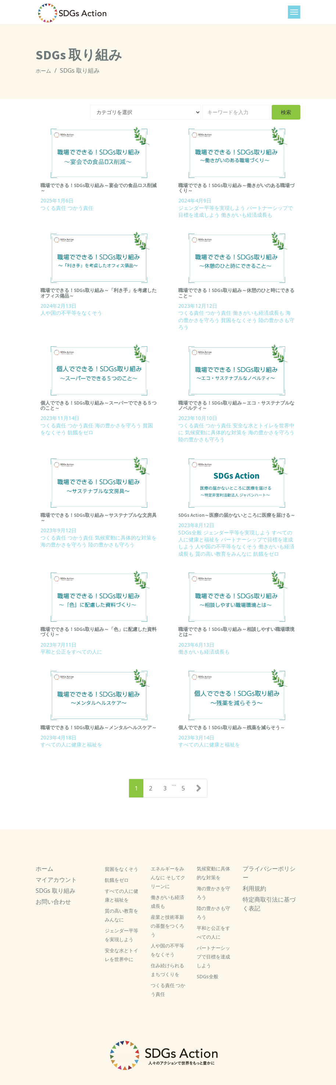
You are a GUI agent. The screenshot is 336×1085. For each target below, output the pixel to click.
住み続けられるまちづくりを (167, 970)
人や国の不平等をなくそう (71, 312)
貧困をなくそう (239, 320)
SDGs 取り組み (55, 891)
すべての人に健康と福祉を (71, 744)
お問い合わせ (53, 902)
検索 (286, 112)
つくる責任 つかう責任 (66, 207)
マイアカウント (56, 880)
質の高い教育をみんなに (223, 553)
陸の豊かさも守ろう (201, 439)
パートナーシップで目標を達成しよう (213, 957)
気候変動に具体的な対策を (216, 432)
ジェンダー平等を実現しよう (211, 207)
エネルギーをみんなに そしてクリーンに (168, 877)
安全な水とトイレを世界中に (121, 954)
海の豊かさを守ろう (118, 425)
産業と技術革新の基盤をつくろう (167, 926)
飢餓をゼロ (80, 432)
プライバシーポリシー (269, 873)
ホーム (43, 70)
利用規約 (254, 888)
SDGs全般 (190, 532)
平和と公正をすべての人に (71, 651)
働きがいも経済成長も (246, 214)
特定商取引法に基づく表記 (269, 903)
